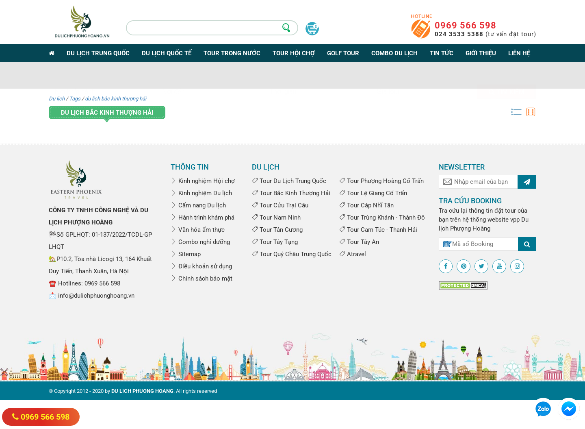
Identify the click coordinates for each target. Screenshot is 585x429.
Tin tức (441, 53)
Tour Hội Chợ (294, 53)
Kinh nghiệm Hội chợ (203, 181)
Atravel (352, 254)
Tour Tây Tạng (275, 242)
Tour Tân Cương (277, 229)
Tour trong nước (232, 53)
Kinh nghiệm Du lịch (201, 193)
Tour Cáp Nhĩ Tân (366, 205)
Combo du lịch (394, 53)
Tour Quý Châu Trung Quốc (292, 254)
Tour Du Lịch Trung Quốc (289, 181)
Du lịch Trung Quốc (98, 53)
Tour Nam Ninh (276, 217)
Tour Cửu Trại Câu (280, 205)
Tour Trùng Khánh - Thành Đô (382, 217)
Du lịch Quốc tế (166, 53)
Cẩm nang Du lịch (198, 205)
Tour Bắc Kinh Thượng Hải (291, 193)
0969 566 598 (465, 25)
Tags (74, 99)
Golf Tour (343, 53)
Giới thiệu (481, 53)
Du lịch (57, 99)
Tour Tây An (359, 242)
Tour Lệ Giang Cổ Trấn (373, 193)
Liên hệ (519, 53)
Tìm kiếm (506, 76)
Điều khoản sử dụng (201, 266)
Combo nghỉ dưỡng (200, 242)
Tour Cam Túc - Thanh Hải (378, 229)
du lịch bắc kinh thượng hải (115, 99)
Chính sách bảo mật (201, 278)
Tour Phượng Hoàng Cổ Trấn (381, 181)
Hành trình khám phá (202, 217)
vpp (515, 219)
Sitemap (186, 254)
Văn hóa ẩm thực (198, 229)
